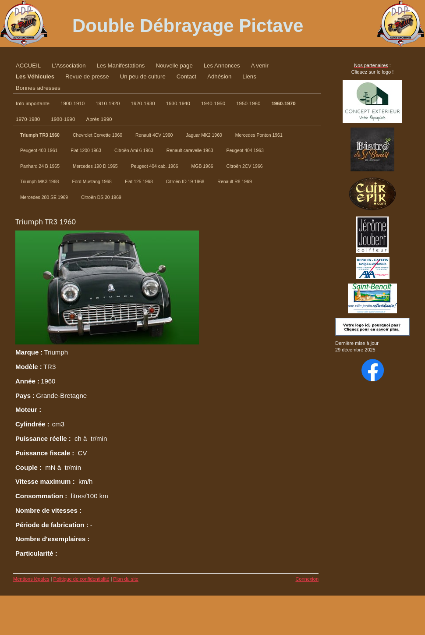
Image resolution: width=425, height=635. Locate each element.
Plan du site (125, 579)
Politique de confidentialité (81, 579)
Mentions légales (31, 579)
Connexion (307, 579)
